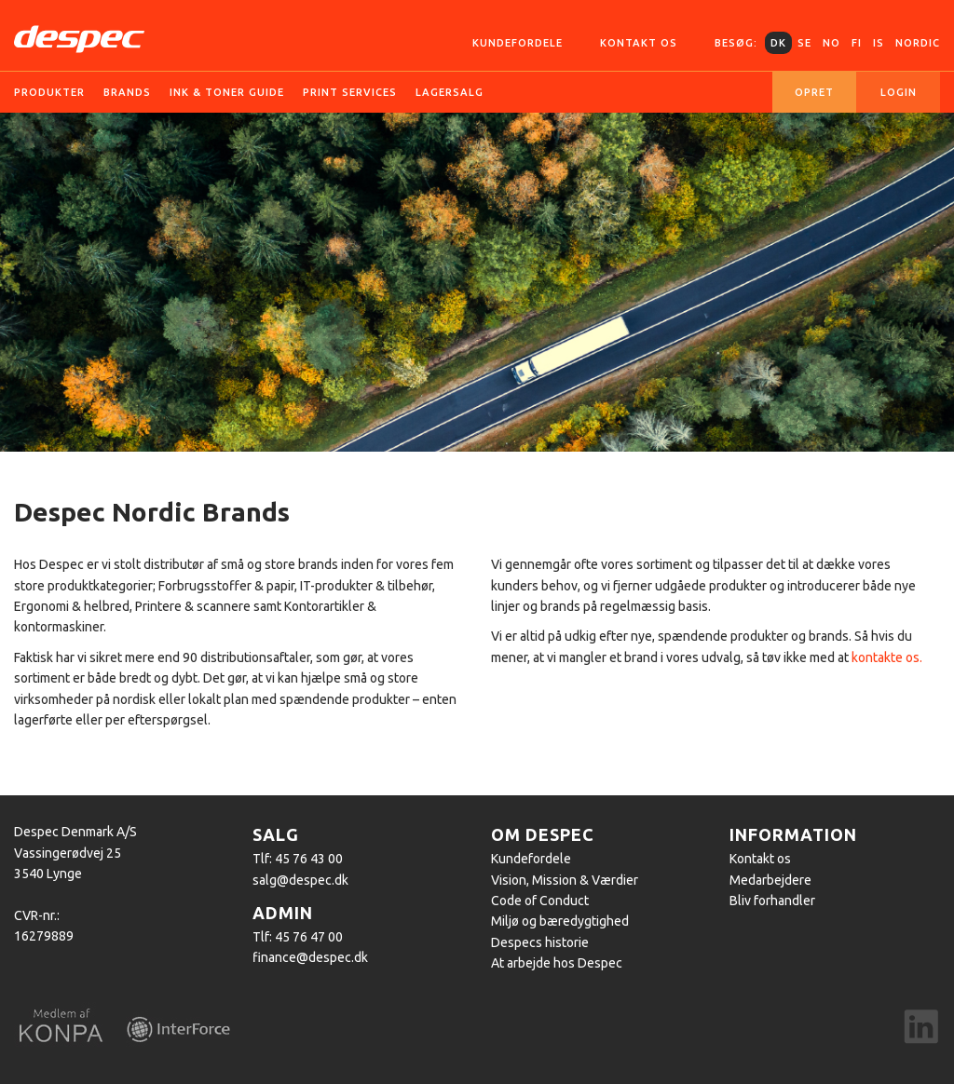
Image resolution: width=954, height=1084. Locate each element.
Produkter (49, 92)
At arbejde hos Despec (556, 962)
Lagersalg (450, 92)
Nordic (917, 42)
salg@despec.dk (300, 880)
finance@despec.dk (310, 957)
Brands (127, 92)
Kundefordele (517, 42)
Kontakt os (638, 42)
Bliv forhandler (772, 900)
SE (804, 42)
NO (831, 42)
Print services (350, 92)
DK (778, 42)
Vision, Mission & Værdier (564, 880)
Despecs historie (540, 942)
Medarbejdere (770, 880)
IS (878, 42)
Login (898, 92)
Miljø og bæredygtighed (560, 921)
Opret (814, 92)
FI (857, 42)
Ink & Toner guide (227, 92)
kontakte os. (887, 657)
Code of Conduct (540, 900)
